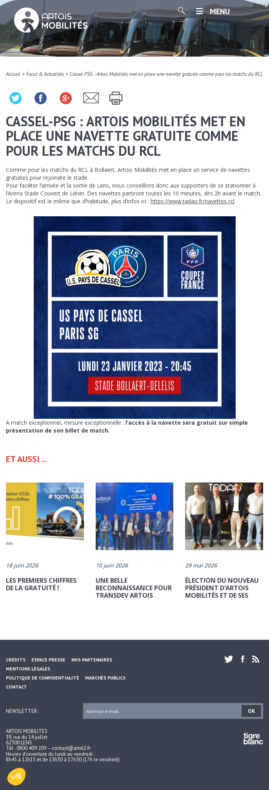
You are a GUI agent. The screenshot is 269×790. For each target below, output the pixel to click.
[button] (16, 776)
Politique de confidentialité (42, 678)
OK (251, 710)
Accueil (13, 74)
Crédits (15, 660)
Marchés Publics (105, 678)
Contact (16, 687)
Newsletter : (22, 711)
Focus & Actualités (45, 74)
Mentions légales (28, 669)
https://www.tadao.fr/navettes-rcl (192, 201)
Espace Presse (48, 660)
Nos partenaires (91, 660)
